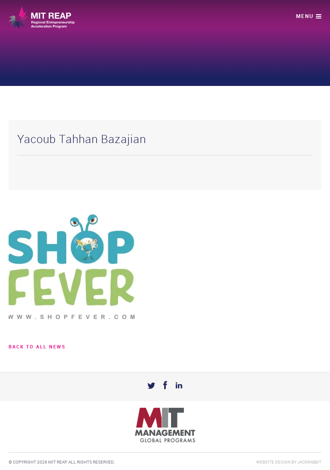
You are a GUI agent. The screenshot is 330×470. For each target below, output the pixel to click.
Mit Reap (42, 17)
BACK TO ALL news (37, 347)
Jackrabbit (309, 462)
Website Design (273, 462)
